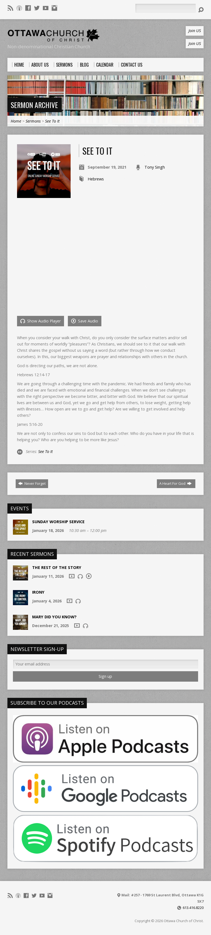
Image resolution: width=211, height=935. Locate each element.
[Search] (165, 8)
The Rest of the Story (56, 567)
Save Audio (84, 321)
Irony (38, 592)
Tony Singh (155, 167)
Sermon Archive (34, 105)
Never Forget (32, 483)
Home (16, 121)
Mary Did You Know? (54, 616)
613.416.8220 (193, 907)
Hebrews (96, 179)
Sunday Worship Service (58, 521)
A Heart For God (175, 483)
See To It (52, 121)
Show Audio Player (40, 321)
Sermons (33, 121)
